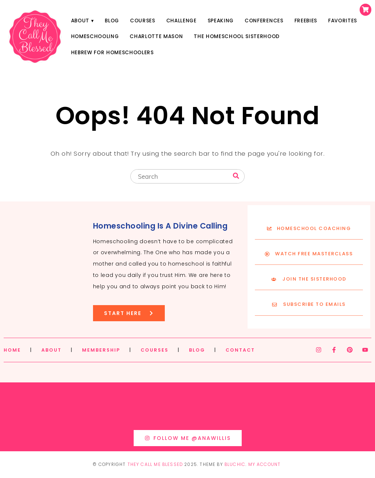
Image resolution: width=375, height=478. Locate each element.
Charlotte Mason (156, 36)
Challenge (181, 20)
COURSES (154, 350)
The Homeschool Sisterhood (237, 36)
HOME (12, 350)
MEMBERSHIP (101, 350)
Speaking (221, 20)
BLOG (197, 350)
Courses (142, 20)
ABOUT (51, 350)
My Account (264, 464)
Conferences (264, 20)
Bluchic (234, 464)
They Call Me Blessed (155, 464)
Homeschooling (95, 36)
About (80, 20)
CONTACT (240, 350)
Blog (112, 20)
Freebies (305, 20)
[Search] (236, 176)
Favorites (342, 20)
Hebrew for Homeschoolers (112, 52)
